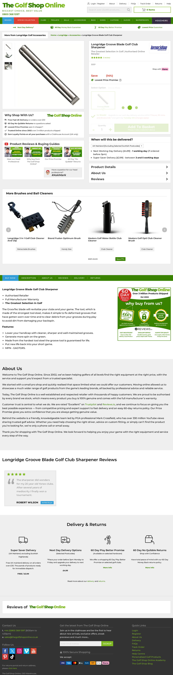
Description (28, 278)
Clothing (114, 20)
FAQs (133, 4)
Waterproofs (142, 20)
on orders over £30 (26, 120)
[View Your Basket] (152, 9)
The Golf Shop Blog (142, 663)
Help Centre (138, 653)
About (112, 4)
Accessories (80, 20)
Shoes (103, 20)
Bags (93, 20)
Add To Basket (141, 127)
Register (101, 4)
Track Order (145, 4)
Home (53, 35)
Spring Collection (26, 20)
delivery (90, 581)
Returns (158, 4)
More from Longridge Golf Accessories (25, 35)
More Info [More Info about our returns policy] (149, 567)
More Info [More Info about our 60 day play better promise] (107, 567)
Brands (8, 20)
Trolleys (55, 20)
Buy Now (10, 278)
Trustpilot (91, 404)
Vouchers (161, 20)
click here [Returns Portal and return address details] (12, 668)
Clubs (43, 20)
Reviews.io (108, 404)
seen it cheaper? (25, 127)
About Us (98, 173)
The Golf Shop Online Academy (149, 660)
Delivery (122, 4)
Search (128, 9)
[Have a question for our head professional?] (63, 172)
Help (169, 4)
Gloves (127, 20)
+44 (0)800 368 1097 (14, 630)
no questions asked (29, 123)
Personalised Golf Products (146, 657)
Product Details (103, 167)
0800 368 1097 (11, 14)
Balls (66, 20)
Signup (107, 643)
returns (101, 581)
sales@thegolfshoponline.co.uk (21, 637)
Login (93, 4)
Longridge (63, 35)
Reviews (97, 179)
